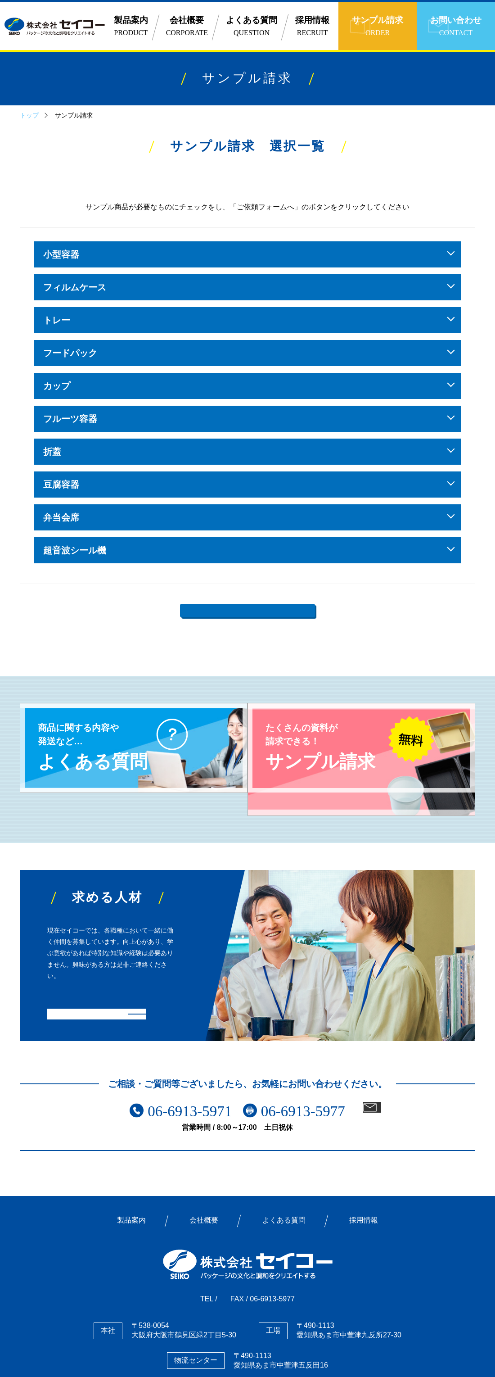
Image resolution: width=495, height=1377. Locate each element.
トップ (29, 115)
